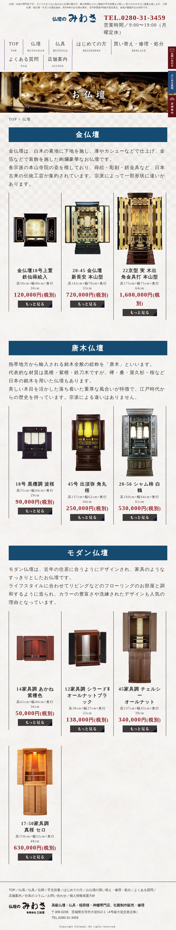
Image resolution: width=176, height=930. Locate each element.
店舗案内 (58, 63)
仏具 (60, 47)
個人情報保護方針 (82, 895)
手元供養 (53, 890)
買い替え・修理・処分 (139, 47)
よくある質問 (24, 63)
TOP (14, 47)
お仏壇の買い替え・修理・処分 (108, 890)
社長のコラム (34, 895)
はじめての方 (92, 47)
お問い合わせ (56, 895)
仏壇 (35, 47)
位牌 (41, 890)
